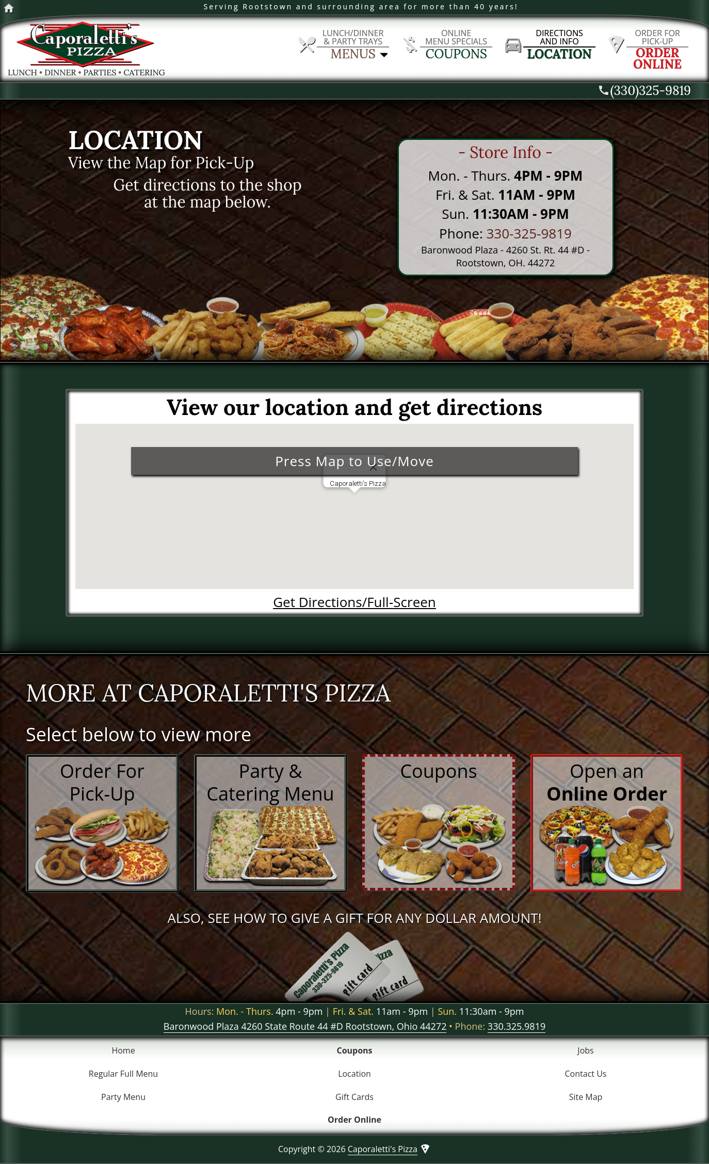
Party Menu (123, 1097)
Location (354, 1073)
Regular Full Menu (123, 1073)
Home (123, 1050)
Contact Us (586, 1073)
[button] (354, 502)
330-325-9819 (528, 233)
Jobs (585, 1050)
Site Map (586, 1097)
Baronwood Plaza (305, 1026)
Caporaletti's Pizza (382, 1149)
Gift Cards (354, 1097)
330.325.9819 (516, 1026)
